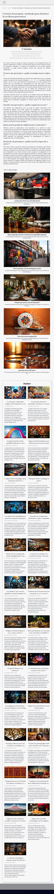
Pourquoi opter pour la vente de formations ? (27, 302)
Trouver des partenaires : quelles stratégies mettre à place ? (26, 51)
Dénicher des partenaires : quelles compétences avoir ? (26, 54)
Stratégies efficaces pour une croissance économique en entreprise (15, 746)
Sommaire (27, 49)
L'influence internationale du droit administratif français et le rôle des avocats (39, 783)
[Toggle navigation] (4, 2)
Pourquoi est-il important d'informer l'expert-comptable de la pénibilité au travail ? (39, 518)
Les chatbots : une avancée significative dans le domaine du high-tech (15, 593)
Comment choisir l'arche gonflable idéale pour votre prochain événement (15, 443)
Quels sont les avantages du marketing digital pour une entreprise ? (15, 556)
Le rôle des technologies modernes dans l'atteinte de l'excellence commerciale (15, 860)
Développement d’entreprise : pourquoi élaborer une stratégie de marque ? (15, 708)
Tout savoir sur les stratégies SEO (27, 336)
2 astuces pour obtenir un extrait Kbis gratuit (27, 201)
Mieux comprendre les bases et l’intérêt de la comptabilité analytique (27, 235)
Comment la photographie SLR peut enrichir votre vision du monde (39, 746)
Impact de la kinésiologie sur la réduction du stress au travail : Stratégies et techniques (39, 443)
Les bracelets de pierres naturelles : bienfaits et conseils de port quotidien (38, 404)
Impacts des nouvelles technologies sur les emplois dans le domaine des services (38, 821)
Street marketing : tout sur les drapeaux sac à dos (27, 268)
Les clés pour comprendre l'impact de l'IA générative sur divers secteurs (15, 404)
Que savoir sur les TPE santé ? (27, 370)
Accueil (4, 8)
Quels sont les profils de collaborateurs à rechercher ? (26, 56)
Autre (9, 8)
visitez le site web (33, 80)
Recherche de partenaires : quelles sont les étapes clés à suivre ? (26, 58)
